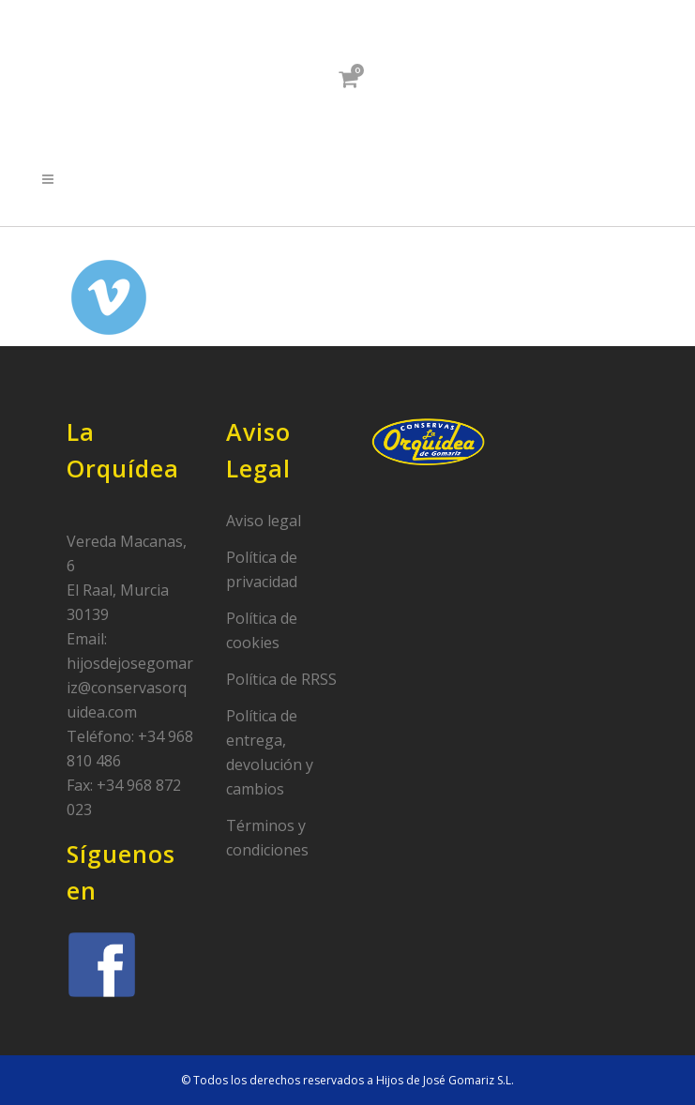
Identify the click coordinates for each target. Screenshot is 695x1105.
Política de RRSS (281, 679)
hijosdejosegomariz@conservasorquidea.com (130, 687)
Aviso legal (263, 520)
